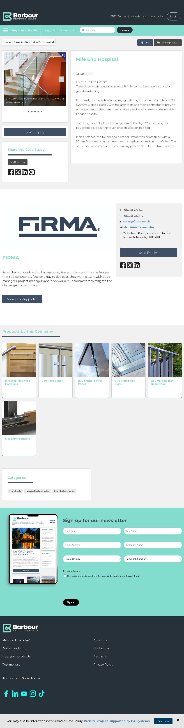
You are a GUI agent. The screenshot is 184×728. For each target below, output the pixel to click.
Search (125, 29)
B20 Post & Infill (52, 380)
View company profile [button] (22, 299)
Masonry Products (17, 438)
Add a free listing (14, 648)
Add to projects (167, 42)
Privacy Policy (71, 571)
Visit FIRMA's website (138, 227)
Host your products (16, 656)
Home (7, 42)
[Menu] (19, 30)
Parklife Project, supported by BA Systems (117, 721)
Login (173, 16)
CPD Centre (118, 16)
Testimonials (11, 664)
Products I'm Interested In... (60, 30)
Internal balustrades (37, 491)
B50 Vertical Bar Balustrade (162, 382)
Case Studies (22, 42)
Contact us (101, 648)
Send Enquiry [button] (35, 132)
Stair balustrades (64, 491)
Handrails (15, 491)
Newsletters (138, 16)
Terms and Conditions (109, 576)
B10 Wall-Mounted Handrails (17, 382)
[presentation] (90, 589)
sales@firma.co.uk (136, 221)
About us (100, 640)
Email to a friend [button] (17, 162)
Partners (99, 656)
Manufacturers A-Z (16, 640)
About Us (157, 16)
